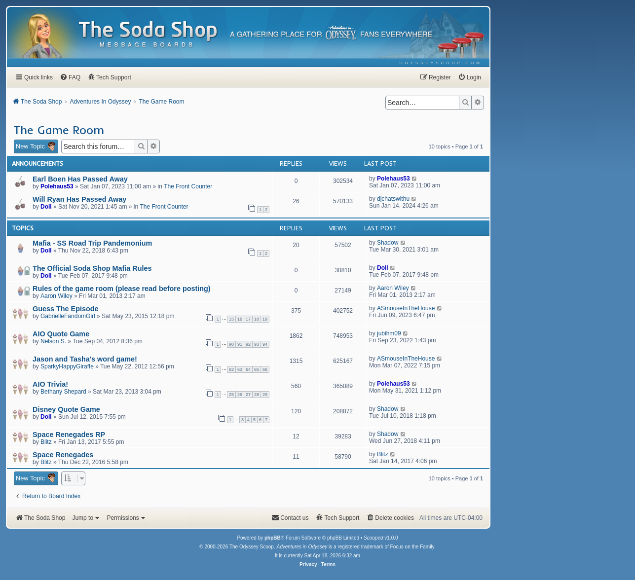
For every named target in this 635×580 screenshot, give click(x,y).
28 (256, 394)
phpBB (272, 538)
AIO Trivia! (50, 384)
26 (239, 394)
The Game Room (58, 129)
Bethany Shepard (63, 391)
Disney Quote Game (66, 409)
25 (231, 394)
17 (248, 319)
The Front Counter (188, 186)
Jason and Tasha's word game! (85, 359)
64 (248, 369)
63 (239, 369)
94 (264, 344)
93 (256, 344)
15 (231, 319)
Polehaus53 (57, 186)
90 (231, 344)
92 (248, 344)
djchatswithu (393, 198)
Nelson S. (53, 341)
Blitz (46, 441)
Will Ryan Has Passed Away (79, 199)
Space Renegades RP (69, 434)
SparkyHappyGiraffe (67, 366)
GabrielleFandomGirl (67, 316)
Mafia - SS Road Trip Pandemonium (92, 243)
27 (248, 394)
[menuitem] (441, 63)
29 (264, 394)
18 (256, 319)
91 (239, 344)
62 (231, 369)
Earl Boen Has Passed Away (80, 179)
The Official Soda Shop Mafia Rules (92, 268)
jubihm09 (389, 333)
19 (264, 319)
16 (239, 319)
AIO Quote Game (61, 334)
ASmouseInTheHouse (406, 308)
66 (264, 369)
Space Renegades (63, 455)
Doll (46, 206)
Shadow (387, 242)
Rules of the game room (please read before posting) (122, 288)
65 (256, 369)
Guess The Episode (66, 309)
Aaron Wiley (56, 295)
